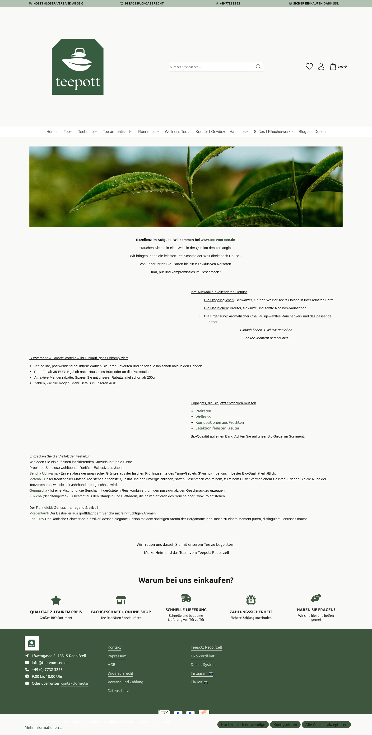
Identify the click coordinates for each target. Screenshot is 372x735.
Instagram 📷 (202, 673)
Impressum (117, 656)
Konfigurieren (285, 724)
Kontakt (114, 647)
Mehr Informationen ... (44, 727)
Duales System (203, 664)
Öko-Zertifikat (202, 656)
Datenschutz (118, 690)
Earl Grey (36, 519)
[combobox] (211, 66)
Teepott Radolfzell (206, 647)
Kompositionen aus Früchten (219, 422)
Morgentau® (39, 513)
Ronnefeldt (44, 507)
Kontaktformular (74, 683)
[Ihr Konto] (321, 67)
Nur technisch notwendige (243, 724)
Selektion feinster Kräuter (217, 428)
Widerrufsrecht (120, 673)
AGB (111, 664)
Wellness (203, 417)
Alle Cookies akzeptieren (326, 724)
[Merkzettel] (309, 67)
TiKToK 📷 (199, 682)
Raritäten (203, 411)
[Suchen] (258, 66)
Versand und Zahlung (125, 682)
